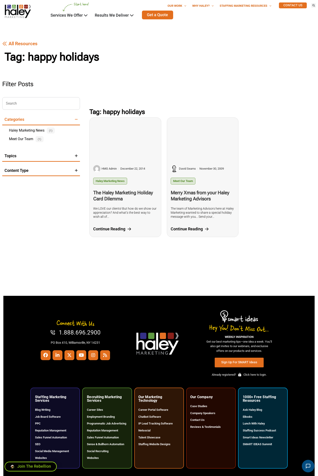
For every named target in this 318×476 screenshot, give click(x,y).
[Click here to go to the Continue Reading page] (112, 229)
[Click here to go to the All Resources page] (20, 43)
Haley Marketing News (110, 181)
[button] (313, 5)
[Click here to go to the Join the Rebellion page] (30, 465)
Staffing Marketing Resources (246, 6)
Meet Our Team (183, 181)
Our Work (177, 6)
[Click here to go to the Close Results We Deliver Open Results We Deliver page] (132, 15)
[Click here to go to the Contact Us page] (293, 5)
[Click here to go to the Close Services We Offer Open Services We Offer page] (86, 15)
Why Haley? (203, 6)
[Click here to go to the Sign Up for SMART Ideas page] (239, 362)
